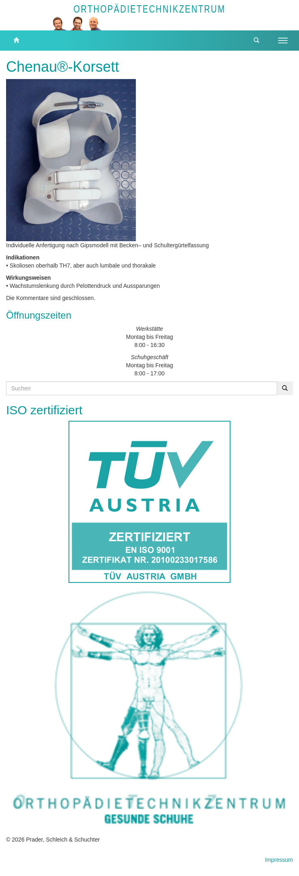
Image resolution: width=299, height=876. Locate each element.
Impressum (279, 860)
